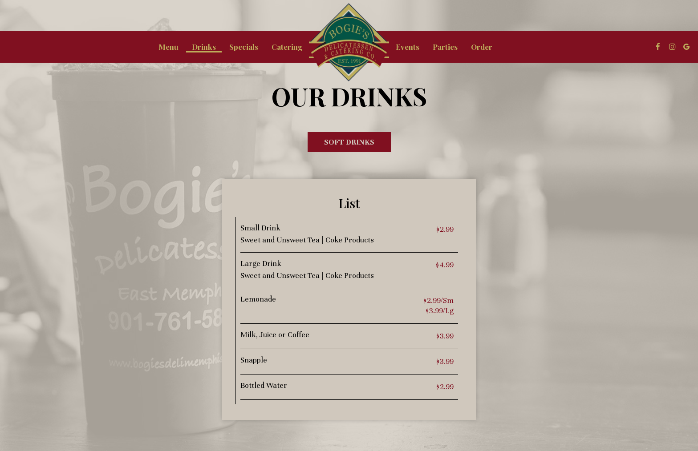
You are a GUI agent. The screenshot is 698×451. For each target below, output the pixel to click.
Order (481, 46)
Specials (243, 46)
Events (407, 46)
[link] (349, 42)
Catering (287, 46)
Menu (168, 46)
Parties (445, 46)
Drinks (204, 46)
